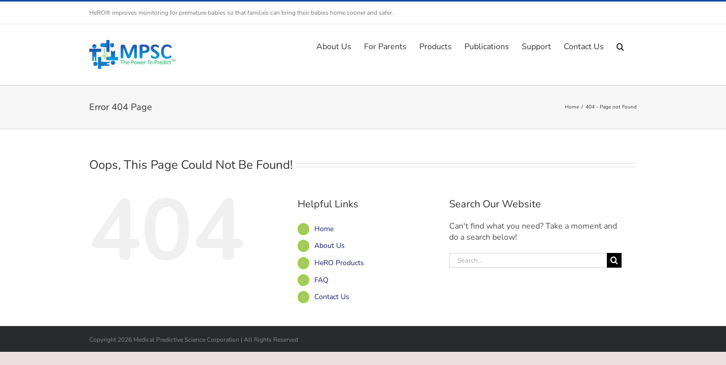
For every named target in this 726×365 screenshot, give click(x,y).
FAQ (321, 280)
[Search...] (528, 260)
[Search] (614, 260)
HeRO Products (339, 263)
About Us (329, 245)
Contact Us (331, 297)
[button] (633, 45)
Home (324, 229)
